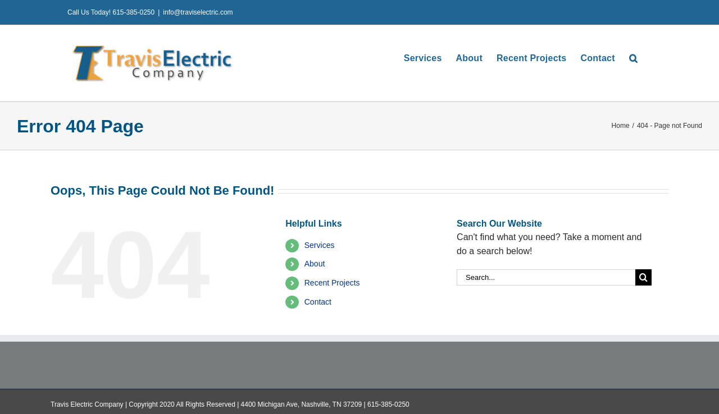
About (314, 263)
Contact (317, 301)
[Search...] (546, 277)
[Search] (643, 277)
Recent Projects (332, 282)
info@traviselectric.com (198, 12)
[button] (633, 58)
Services (319, 245)
